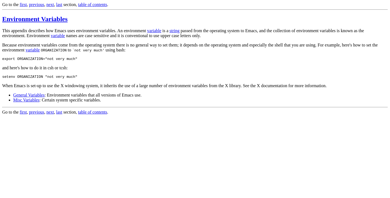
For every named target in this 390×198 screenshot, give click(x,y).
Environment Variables (35, 19)
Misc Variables (26, 101)
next (50, 4)
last (59, 4)
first (23, 4)
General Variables (29, 96)
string (174, 30)
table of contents (92, 4)
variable (154, 30)
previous (36, 4)
